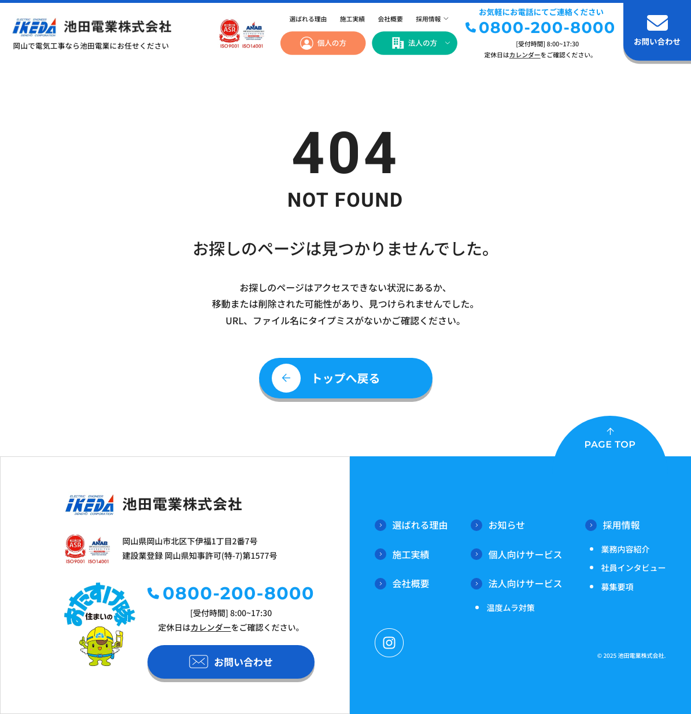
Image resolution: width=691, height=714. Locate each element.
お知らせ (498, 525)
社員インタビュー (633, 568)
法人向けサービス (516, 583)
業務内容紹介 (625, 549)
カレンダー (525, 54)
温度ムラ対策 (510, 608)
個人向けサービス (516, 554)
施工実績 (352, 19)
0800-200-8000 (547, 27)
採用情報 (428, 19)
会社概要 (390, 19)
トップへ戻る (345, 377)
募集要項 (617, 587)
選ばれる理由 (308, 19)
